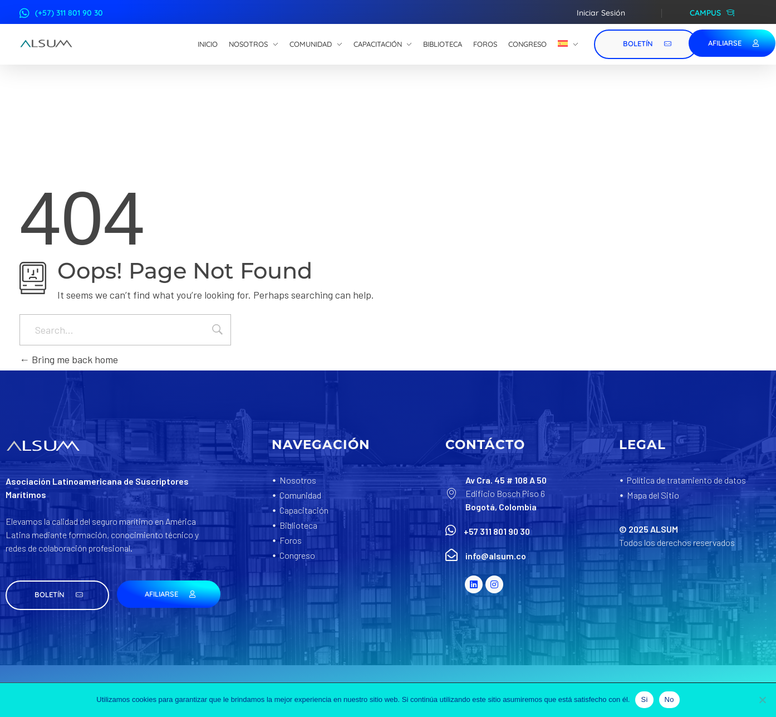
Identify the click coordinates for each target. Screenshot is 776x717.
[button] (57, 595)
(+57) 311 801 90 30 (69, 13)
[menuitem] (568, 44)
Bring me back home (68, 359)
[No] (762, 699)
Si (644, 699)
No (669, 699)
